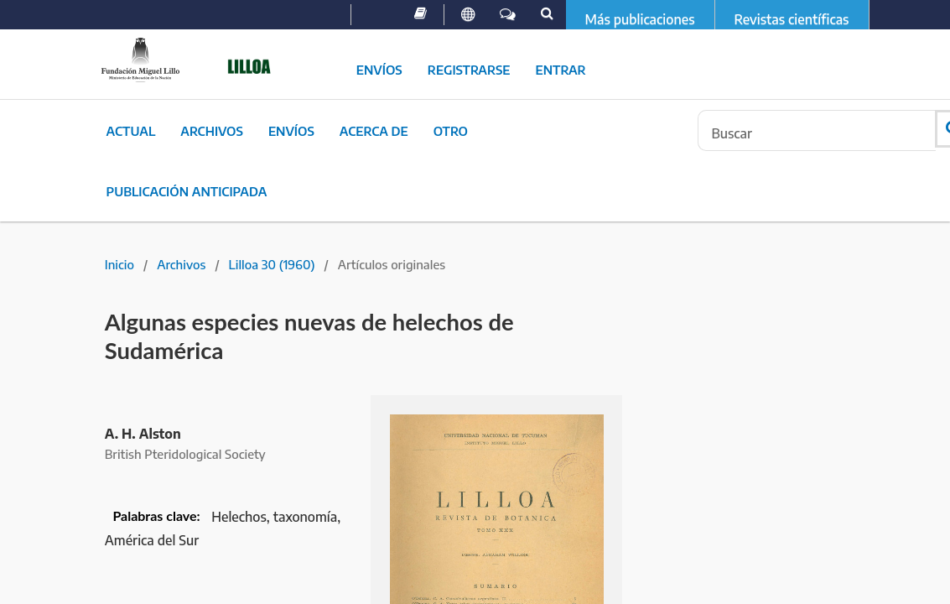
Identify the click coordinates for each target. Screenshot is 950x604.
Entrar (561, 69)
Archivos (211, 130)
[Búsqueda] (817, 130)
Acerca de (374, 130)
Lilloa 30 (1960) (272, 264)
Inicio (119, 264)
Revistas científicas (792, 19)
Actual (131, 130)
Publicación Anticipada (186, 191)
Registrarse (469, 69)
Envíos (379, 69)
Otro (450, 130)
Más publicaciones (640, 19)
